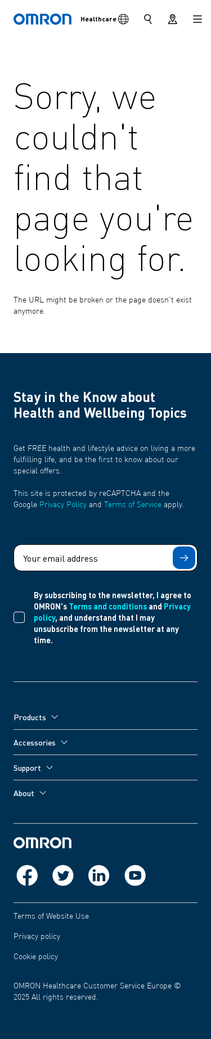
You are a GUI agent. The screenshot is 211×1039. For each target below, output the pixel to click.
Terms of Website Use (51, 916)
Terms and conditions (108, 606)
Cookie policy (36, 957)
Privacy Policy (63, 505)
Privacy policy (37, 937)
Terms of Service (132, 505)
